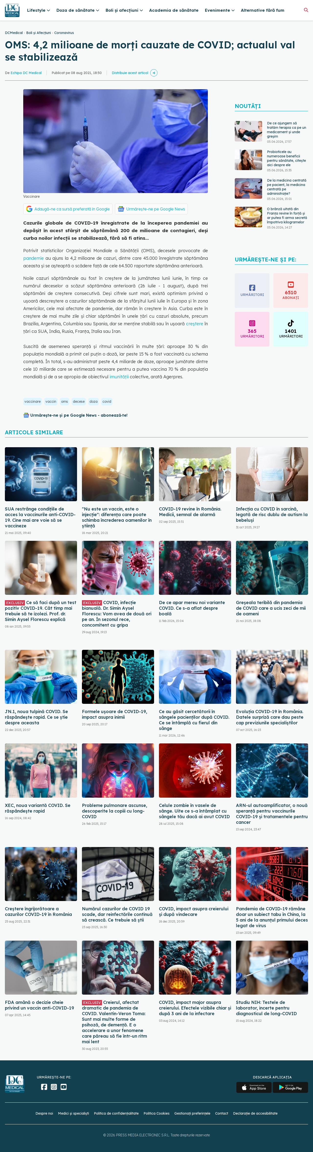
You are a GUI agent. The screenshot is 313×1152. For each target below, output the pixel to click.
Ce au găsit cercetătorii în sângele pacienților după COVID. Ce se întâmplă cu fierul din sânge (194, 720)
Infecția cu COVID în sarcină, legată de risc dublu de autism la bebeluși (272, 514)
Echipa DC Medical (26, 73)
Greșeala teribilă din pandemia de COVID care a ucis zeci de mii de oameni (271, 608)
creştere (194, 323)
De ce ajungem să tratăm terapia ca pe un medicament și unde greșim (286, 130)
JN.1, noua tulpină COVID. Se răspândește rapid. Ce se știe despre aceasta (36, 717)
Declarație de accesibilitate (255, 1113)
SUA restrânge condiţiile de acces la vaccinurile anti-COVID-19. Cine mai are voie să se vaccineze (40, 517)
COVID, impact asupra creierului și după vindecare (193, 911)
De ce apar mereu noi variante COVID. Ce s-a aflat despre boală (192, 608)
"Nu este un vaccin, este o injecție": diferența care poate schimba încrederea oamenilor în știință (117, 517)
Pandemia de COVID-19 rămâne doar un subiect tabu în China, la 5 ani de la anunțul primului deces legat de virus (272, 917)
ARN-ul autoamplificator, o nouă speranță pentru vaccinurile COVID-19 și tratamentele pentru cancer (272, 814)
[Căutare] (306, 10)
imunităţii (118, 377)
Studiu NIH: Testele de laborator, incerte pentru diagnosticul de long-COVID (266, 1008)
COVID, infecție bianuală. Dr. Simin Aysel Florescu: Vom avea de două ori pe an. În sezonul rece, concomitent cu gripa (116, 614)
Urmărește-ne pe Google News (155, 208)
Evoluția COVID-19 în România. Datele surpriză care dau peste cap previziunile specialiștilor (269, 717)
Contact (221, 1113)
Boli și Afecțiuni (38, 33)
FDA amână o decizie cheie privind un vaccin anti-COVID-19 (39, 1005)
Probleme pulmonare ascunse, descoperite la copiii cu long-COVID (114, 811)
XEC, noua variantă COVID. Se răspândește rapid (37, 808)
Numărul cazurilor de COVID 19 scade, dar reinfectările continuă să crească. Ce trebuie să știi (117, 914)
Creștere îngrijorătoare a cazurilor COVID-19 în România (38, 911)
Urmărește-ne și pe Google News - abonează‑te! (78, 415)
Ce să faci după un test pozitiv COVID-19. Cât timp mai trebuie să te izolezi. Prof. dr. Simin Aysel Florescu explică (40, 611)
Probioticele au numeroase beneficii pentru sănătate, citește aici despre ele (286, 158)
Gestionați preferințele (192, 1113)
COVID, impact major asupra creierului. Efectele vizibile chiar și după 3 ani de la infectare (195, 1008)
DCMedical (14, 33)
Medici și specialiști (73, 1113)
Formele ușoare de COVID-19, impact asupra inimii (114, 714)
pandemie (33, 258)
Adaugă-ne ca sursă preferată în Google (72, 208)
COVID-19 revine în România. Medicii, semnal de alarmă (190, 511)
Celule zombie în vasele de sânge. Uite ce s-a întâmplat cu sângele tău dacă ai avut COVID (194, 811)
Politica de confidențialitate (116, 1113)
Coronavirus (64, 33)
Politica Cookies (156, 1113)
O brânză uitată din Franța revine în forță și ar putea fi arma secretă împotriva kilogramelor (287, 215)
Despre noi (44, 1113)
